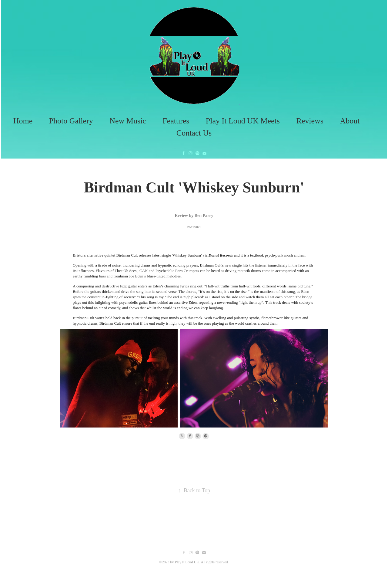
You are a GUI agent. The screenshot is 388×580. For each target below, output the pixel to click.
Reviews (309, 120)
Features (175, 120)
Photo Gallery (71, 120)
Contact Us (194, 133)
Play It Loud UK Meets (243, 120)
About (350, 120)
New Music (127, 120)
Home (23, 120)
